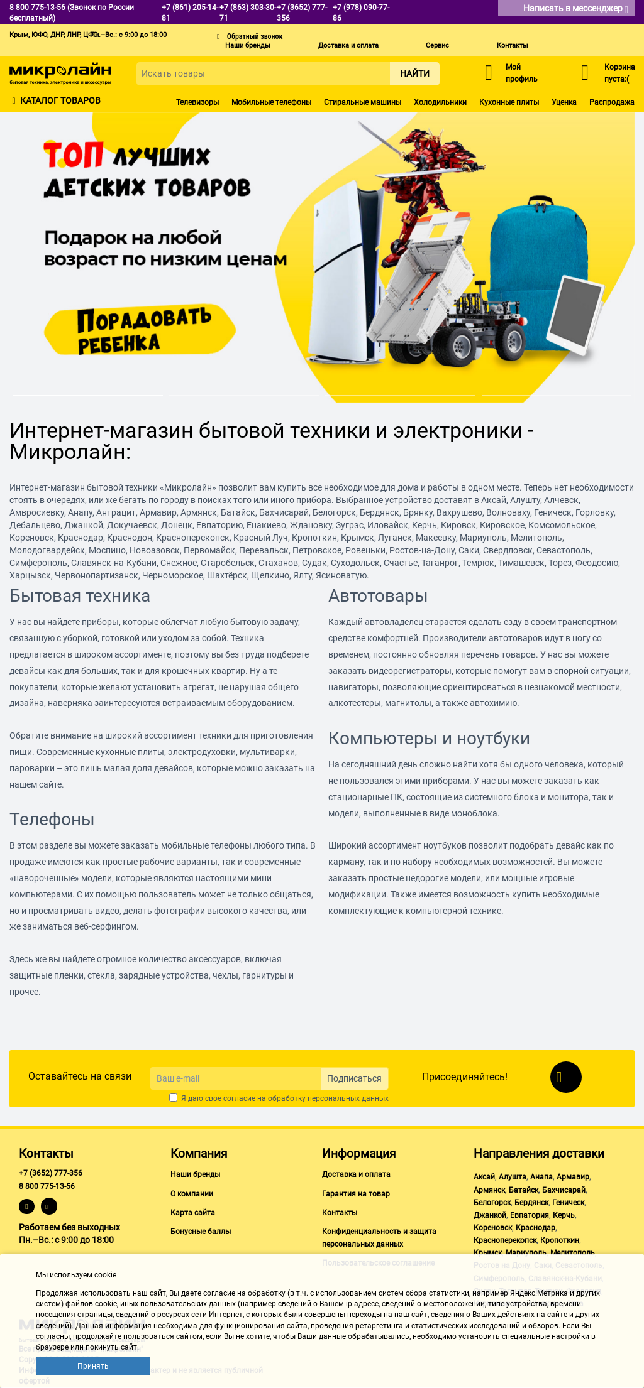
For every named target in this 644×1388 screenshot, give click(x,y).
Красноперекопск (505, 1240)
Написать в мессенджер (575, 9)
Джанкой (490, 1215)
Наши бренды (247, 45)
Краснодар (535, 1227)
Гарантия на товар (356, 1194)
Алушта (512, 1177)
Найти (415, 73)
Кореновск (493, 1227)
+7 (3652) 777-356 (50, 1173)
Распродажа (612, 102)
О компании (191, 1194)
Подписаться (354, 1078)
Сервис (437, 45)
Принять (93, 1366)
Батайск (523, 1190)
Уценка (564, 102)
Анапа (541, 1177)
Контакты (512, 45)
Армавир (573, 1177)
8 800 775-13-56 (47, 1186)
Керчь (564, 1215)
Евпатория (529, 1215)
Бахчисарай (564, 1190)
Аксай (484, 1177)
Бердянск (531, 1202)
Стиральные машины (362, 102)
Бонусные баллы (200, 1231)
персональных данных (348, 1098)
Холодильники (440, 102)
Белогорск (492, 1202)
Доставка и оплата (348, 45)
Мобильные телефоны (271, 102)
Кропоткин (559, 1240)
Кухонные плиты (509, 102)
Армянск (489, 1190)
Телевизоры (197, 102)
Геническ (568, 1202)
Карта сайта (192, 1212)
